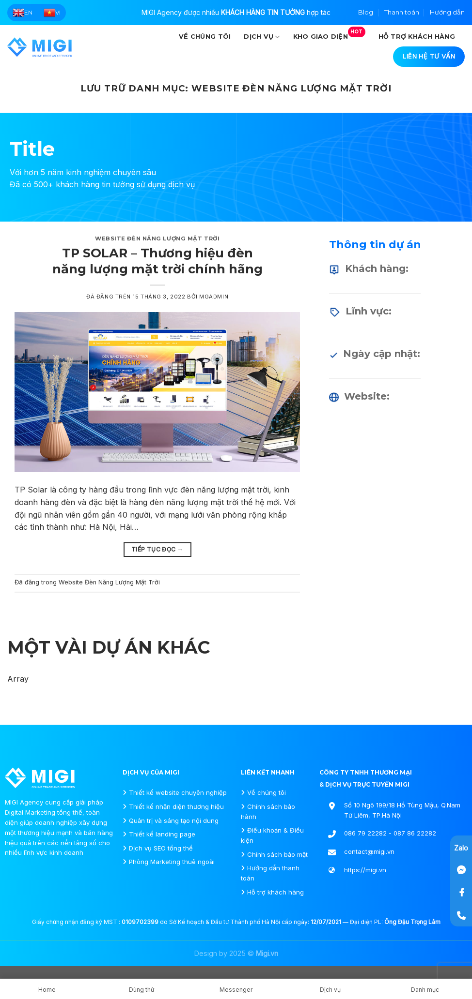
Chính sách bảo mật (277, 854)
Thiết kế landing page (162, 834)
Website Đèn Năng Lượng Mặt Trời (157, 238)
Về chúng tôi (205, 36)
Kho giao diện (329, 33)
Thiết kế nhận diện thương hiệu (176, 806)
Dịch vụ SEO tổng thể (161, 848)
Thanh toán (401, 12)
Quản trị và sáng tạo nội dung (174, 820)
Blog (365, 12)
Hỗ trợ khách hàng (416, 36)
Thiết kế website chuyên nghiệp (178, 792)
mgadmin (213, 296)
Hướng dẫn (447, 12)
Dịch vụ (262, 37)
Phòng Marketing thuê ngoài (172, 861)
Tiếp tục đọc (157, 549)
